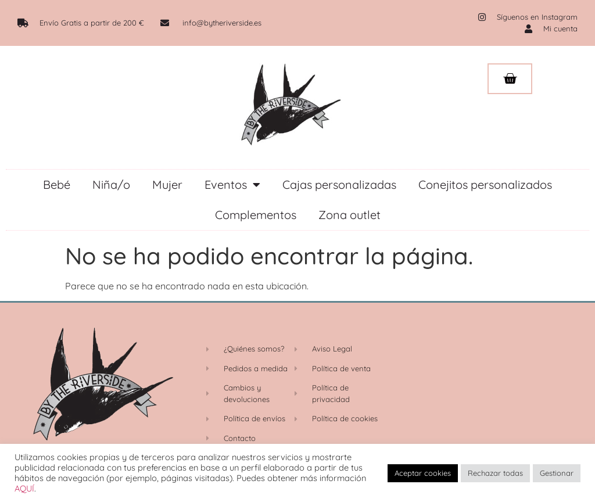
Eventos (232, 184)
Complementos (255, 214)
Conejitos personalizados (485, 184)
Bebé (56, 184)
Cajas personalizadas (339, 184)
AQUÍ (24, 488)
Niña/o (111, 184)
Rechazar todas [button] (495, 473)
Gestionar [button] (557, 473)
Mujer (167, 184)
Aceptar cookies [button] (423, 473)
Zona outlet (349, 214)
